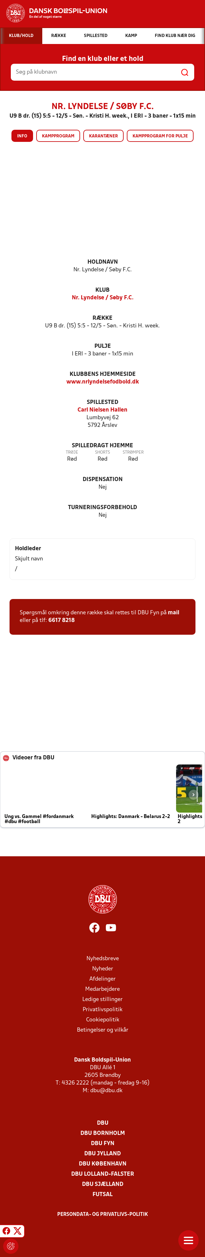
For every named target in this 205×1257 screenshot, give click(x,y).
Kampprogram (58, 136)
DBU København (102, 1164)
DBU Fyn (102, 1143)
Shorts (102, 452)
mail (173, 613)
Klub (102, 290)
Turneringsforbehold (102, 507)
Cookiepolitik (102, 1020)
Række (102, 318)
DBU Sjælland (102, 1184)
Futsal (102, 1194)
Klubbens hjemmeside (103, 374)
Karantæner (103, 136)
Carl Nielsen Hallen (102, 410)
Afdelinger (102, 979)
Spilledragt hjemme (102, 446)
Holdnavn (102, 262)
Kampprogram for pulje (160, 136)
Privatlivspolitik (102, 1009)
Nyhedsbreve (102, 958)
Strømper (133, 452)
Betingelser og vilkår (102, 1030)
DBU (102, 1123)
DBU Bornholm (102, 1133)
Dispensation (103, 479)
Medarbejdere (102, 989)
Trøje (72, 452)
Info (22, 136)
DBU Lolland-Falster (102, 1174)
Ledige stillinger (102, 999)
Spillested (102, 402)
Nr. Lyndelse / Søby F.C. (102, 298)
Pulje (102, 346)
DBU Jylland (102, 1154)
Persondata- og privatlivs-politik (102, 1214)
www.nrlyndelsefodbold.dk (102, 382)
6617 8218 (61, 620)
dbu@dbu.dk (106, 1090)
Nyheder (102, 969)
